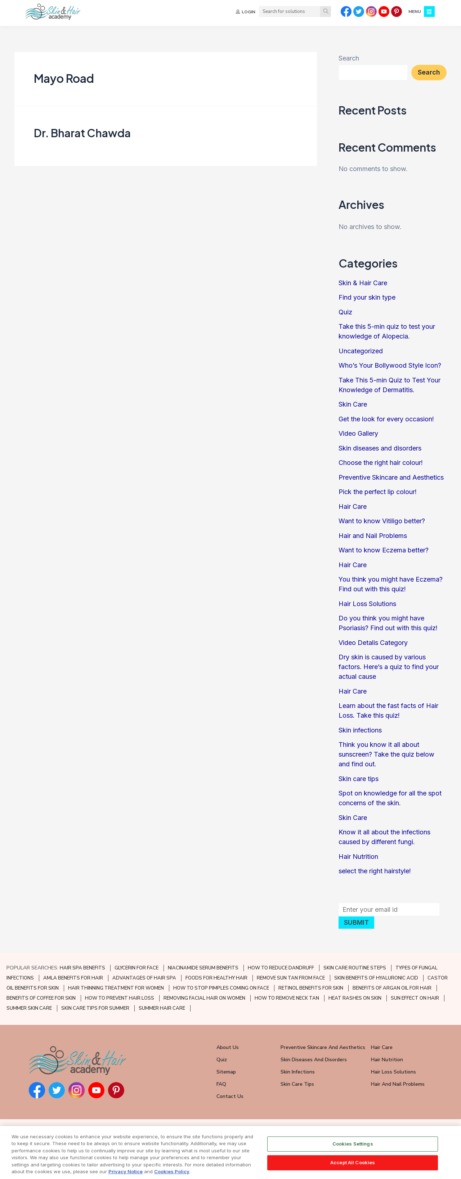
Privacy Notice (125, 1175)
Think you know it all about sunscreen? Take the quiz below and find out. (386, 754)
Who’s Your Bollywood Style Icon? (390, 365)
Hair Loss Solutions (367, 604)
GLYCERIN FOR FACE (136, 968)
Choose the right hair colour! (381, 462)
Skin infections (360, 730)
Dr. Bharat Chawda (82, 133)
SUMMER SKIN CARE (29, 1008)
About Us (227, 1047)
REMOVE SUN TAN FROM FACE (291, 978)
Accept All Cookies (352, 1165)
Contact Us (229, 1096)
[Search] (325, 11)
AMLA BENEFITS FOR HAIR (73, 978)
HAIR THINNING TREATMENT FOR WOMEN (116, 988)
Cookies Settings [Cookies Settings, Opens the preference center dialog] (352, 1147)
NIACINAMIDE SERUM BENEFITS (203, 968)
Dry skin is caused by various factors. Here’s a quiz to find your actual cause (389, 666)
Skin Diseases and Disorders (314, 1059)
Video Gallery (358, 433)
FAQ (221, 1084)
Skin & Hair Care (363, 283)
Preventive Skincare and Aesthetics (391, 477)
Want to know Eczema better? (384, 550)
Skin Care (353, 404)
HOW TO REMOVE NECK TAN (287, 998)
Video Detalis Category (373, 642)
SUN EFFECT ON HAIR (415, 998)
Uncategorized (361, 351)
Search (349, 58)
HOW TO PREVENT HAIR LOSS (119, 998)
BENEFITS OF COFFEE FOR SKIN (41, 998)
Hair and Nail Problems (373, 535)
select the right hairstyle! (375, 871)
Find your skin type (367, 297)
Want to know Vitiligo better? (382, 521)
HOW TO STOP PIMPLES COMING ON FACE (221, 988)
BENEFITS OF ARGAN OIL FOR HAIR (392, 988)
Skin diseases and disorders (380, 448)
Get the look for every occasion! (386, 419)
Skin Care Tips (297, 1084)
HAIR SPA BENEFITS (82, 968)
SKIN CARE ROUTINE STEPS (354, 968)
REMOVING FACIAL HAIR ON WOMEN (204, 998)
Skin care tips (359, 779)
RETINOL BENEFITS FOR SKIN (310, 988)
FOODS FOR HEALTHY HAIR (216, 978)
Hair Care (353, 506)
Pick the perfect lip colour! (378, 492)
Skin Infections (298, 1071)
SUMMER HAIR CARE (162, 1008)
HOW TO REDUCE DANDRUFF (281, 968)
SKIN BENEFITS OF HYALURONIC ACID (376, 978)
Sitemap (226, 1071)
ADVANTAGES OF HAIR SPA (144, 978)
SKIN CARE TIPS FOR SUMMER (95, 1008)
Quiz (345, 312)
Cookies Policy (171, 1175)
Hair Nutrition (358, 856)
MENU (414, 11)
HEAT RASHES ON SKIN (354, 998)
